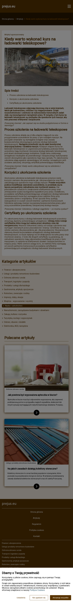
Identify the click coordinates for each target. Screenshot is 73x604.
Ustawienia (21, 598)
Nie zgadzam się (38, 598)
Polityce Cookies (37, 590)
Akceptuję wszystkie (60, 598)
